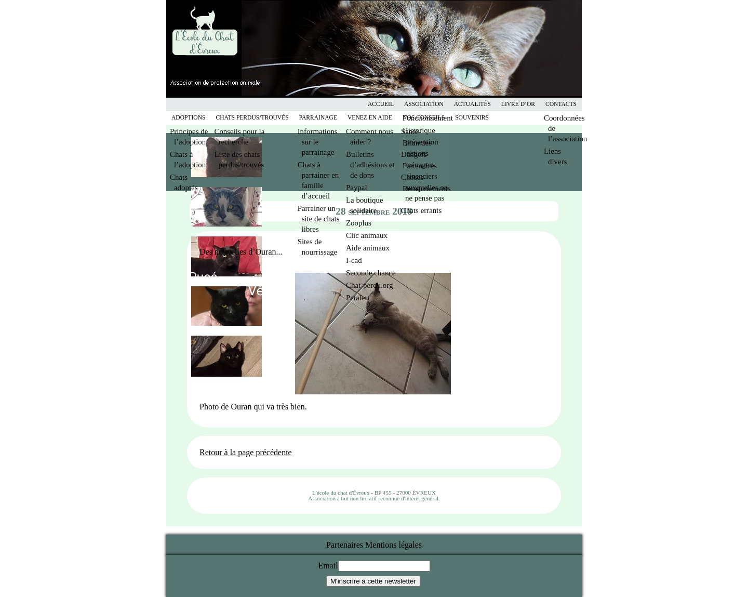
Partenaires (344, 544)
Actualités (472, 104)
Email (328, 565)
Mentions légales (393, 544)
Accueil (381, 104)
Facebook (368, 104)
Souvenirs (472, 117)
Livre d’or (518, 104)
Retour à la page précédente (245, 452)
